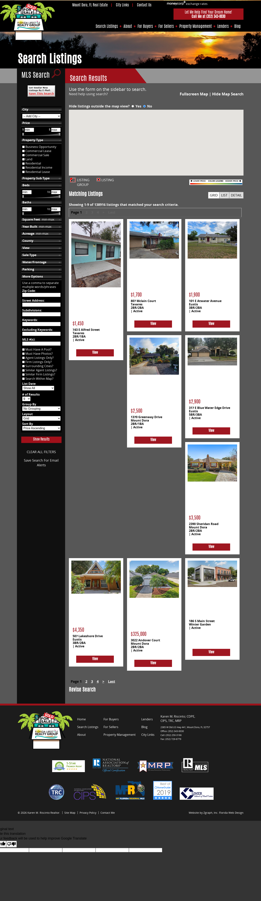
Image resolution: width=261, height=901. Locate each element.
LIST (224, 195)
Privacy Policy (88, 812)
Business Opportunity (40, 147)
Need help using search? (88, 94)
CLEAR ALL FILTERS (41, 452)
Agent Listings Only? (39, 358)
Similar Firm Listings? (40, 374)
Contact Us (144, 5)
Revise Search (82, 689)
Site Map (69, 812)
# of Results (31, 394)
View (95, 353)
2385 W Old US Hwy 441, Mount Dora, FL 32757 (185, 727)
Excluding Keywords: (37, 330)
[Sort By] (41, 428)
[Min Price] (29, 130)
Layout (27, 414)
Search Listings (107, 27)
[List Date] (38, 388)
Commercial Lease (38, 151)
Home (81, 719)
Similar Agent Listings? (41, 370)
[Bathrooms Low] (27, 209)
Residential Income (38, 168)
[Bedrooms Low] (27, 192)
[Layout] (41, 418)
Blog (237, 27)
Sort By (27, 424)
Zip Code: (29, 291)
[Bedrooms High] (56, 192)
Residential (33, 163)
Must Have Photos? (39, 354)
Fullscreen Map (194, 94)
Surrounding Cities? (39, 366)
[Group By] (41, 408)
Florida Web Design (231, 812)
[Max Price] (56, 130)
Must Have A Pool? (38, 349)
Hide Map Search (227, 94)
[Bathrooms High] (56, 209)
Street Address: (33, 301)
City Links (122, 5)
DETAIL (236, 195)
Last (111, 212)
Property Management (195, 27)
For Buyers (145, 27)
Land (28, 159)
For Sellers (166, 27)
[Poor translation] (11, 844)
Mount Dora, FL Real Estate (90, 5)
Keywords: (30, 320)
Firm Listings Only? (38, 362)
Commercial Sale (37, 155)
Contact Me (107, 812)
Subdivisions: (32, 310)
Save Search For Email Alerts (41, 462)
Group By (29, 404)
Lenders (223, 27)
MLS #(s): (28, 340)
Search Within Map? (39, 379)
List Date (29, 384)
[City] (41, 116)
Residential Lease (37, 172)
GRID (214, 195)
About (127, 27)
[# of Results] (26, 398)
